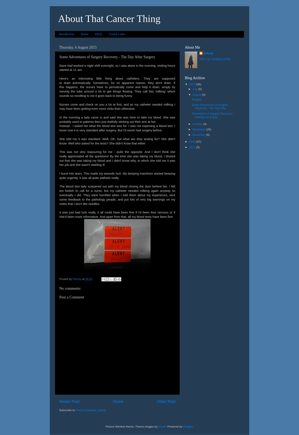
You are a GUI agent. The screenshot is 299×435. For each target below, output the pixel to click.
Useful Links (117, 34)
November (199, 129)
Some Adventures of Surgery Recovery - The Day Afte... (210, 106)
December (199, 134)
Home (84, 34)
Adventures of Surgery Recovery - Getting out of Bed (213, 115)
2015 (192, 84)
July (195, 89)
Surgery (197, 99)
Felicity (208, 53)
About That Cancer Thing (109, 18)
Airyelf (162, 426)
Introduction (66, 34)
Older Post (166, 401)
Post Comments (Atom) (90, 410)
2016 (192, 141)
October (197, 124)
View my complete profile (214, 58)
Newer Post (69, 401)
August (197, 94)
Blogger (188, 426)
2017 (192, 147)
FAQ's (99, 34)
